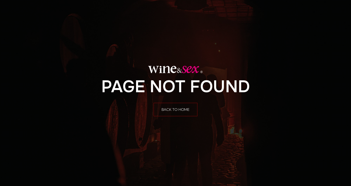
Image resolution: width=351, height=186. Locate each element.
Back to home (176, 109)
